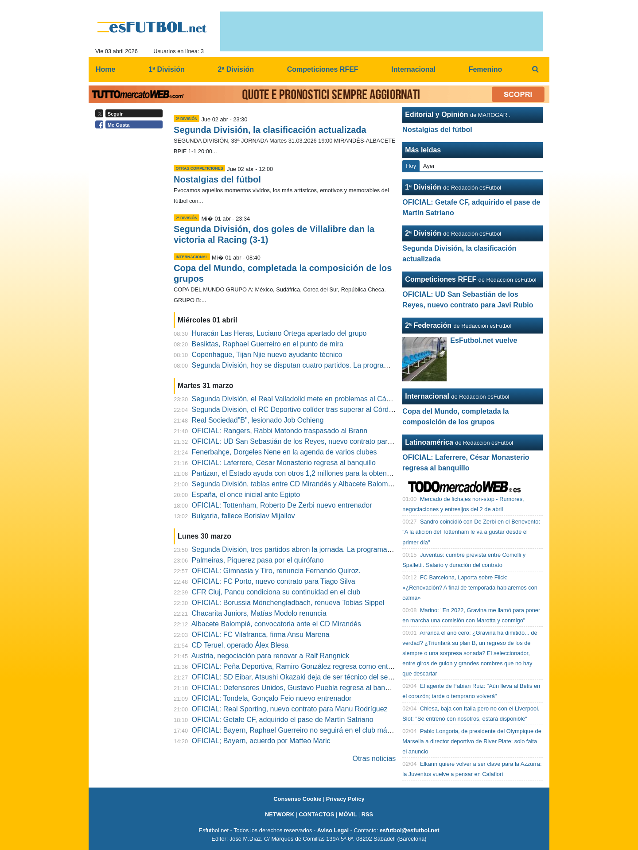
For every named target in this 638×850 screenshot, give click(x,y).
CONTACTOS (316, 814)
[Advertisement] (131, 269)
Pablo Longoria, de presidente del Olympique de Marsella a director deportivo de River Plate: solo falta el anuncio (471, 741)
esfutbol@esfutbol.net (410, 830)
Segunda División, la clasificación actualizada (270, 130)
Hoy (411, 166)
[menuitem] (535, 69)
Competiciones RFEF (440, 279)
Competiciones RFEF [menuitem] (322, 69)
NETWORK (279, 814)
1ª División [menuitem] (166, 69)
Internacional (427, 396)
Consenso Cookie (297, 799)
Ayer (429, 166)
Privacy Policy (345, 799)
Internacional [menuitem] (413, 69)
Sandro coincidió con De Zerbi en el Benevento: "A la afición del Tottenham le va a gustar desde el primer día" (471, 531)
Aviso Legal (333, 830)
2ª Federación (428, 325)
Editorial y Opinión (436, 114)
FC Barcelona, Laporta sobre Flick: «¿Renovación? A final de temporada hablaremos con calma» (469, 587)
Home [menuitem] (105, 69)
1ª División (423, 187)
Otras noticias (374, 758)
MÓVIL (348, 814)
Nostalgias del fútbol (217, 179)
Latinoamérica (429, 442)
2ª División (423, 233)
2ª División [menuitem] (236, 69)
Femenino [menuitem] (485, 69)
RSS (367, 814)
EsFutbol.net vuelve (483, 340)
